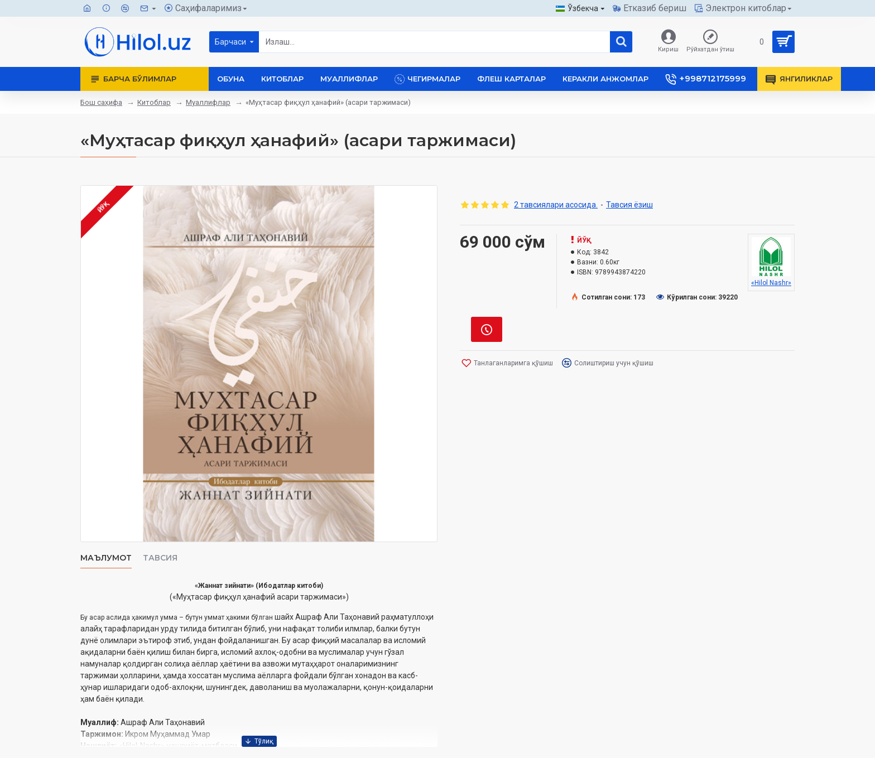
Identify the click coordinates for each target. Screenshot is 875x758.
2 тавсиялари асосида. (556, 204)
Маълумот (106, 558)
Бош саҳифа (101, 102)
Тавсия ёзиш (629, 204)
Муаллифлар (208, 102)
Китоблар (154, 102)
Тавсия (160, 558)
